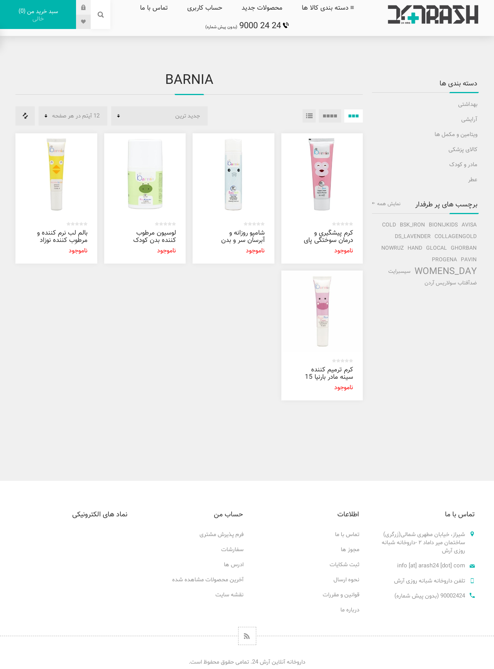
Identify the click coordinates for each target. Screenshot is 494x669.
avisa (469, 225)
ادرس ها (234, 565)
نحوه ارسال (346, 580)
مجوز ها (350, 550)
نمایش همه (389, 204)
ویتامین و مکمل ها (456, 134)
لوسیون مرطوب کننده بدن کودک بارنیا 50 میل (154, 240)
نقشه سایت (229, 595)
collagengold (456, 236)
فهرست (309, 116)
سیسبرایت (399, 271)
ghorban (464, 248)
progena (444, 259)
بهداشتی (467, 104)
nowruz (392, 248)
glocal (436, 248)
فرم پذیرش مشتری (222, 535)
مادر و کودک (463, 164)
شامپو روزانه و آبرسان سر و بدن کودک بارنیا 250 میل (243, 244)
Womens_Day (445, 271)
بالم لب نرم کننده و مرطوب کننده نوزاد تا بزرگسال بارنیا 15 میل (62, 244)
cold (389, 225)
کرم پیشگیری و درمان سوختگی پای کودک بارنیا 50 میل (328, 240)
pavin (469, 259)
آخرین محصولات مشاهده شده (208, 580)
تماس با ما (347, 535)
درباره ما (349, 610)
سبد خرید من (38, 15)
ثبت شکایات (344, 565)
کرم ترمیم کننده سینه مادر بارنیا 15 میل (329, 377)
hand (415, 248)
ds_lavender (413, 236)
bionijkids (443, 225)
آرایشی (469, 119)
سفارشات (232, 550)
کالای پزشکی (462, 149)
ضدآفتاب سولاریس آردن (451, 283)
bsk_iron (412, 225)
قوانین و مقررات (341, 595)
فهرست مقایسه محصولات (25, 116)
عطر (472, 179)
